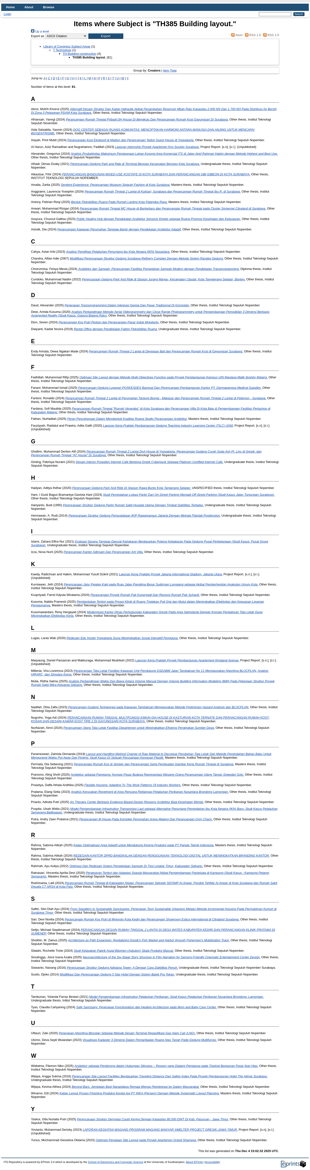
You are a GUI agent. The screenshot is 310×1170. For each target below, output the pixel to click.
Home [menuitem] (10, 7)
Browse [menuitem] (48, 7)
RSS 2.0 (270, 35)
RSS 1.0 (252, 35)
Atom (236, 35)
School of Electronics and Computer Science (115, 1162)
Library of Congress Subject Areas (66, 46)
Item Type (170, 70)
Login (7, 14)
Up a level (40, 31)
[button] (105, 36)
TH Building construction (79, 54)
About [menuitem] (28, 7)
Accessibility (212, 1162)
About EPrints (194, 1162)
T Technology (62, 50)
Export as (37, 36)
